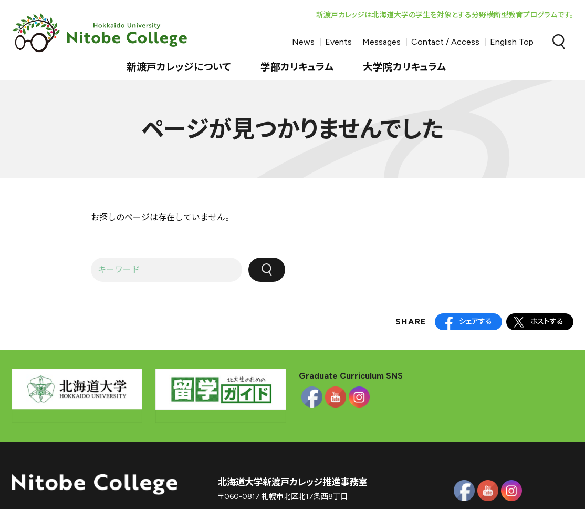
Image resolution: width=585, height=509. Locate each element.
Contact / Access (445, 42)
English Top (512, 42)
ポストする (546, 321)
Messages (381, 42)
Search (558, 42)
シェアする (475, 321)
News (303, 42)
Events (338, 42)
